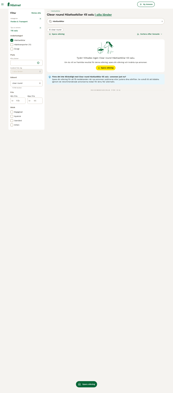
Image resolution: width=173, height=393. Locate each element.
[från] (17, 150)
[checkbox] (11, 89)
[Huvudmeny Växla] (2, 4)
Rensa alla (36, 58)
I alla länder (103, 60)
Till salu (16, 79)
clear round (55, 75)
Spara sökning (56, 80)
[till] (35, 150)
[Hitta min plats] (38, 112)
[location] (26, 112)
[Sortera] (150, 79)
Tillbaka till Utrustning (21, 64)
